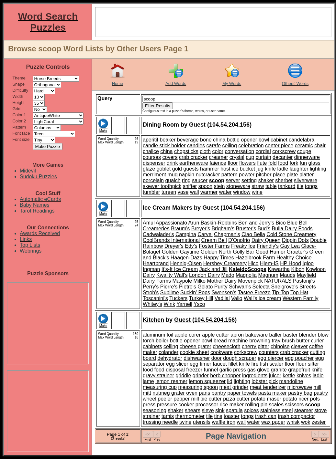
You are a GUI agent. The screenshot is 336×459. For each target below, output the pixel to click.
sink (219, 410)
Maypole (182, 281)
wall (194, 192)
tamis (168, 416)
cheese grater (195, 346)
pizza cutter (236, 399)
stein (219, 186)
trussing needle (160, 422)
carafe (214, 145)
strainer (151, 416)
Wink (169, 304)
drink (172, 163)
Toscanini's (155, 298)
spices (251, 410)
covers (169, 157)
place (279, 174)
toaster (232, 416)
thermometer (190, 416)
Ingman (151, 269)
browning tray (264, 340)
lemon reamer (171, 381)
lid (229, 381)
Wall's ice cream (262, 298)
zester (319, 422)
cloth (205, 151)
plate (292, 174)
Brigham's (222, 228)
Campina (185, 234)
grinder (201, 375)
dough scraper (239, 358)
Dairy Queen (266, 240)
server (233, 180)
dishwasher (197, 358)
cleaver (299, 346)
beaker (167, 139)
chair (320, 145)
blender (307, 335)
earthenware (193, 163)
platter (306, 174)
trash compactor (296, 416)
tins (218, 416)
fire (254, 364)
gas (251, 369)
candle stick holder (164, 145)
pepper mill (186, 399)
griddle (183, 375)
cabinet (279, 139)
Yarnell (184, 304)
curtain (263, 157)
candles (196, 145)
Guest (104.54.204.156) (220, 124)
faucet (220, 364)
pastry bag (300, 393)
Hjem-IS (269, 263)
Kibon (297, 269)
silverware (305, 180)
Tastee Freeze (254, 292)
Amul (148, 222)
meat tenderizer (268, 387)
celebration (250, 145)
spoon (205, 186)
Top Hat (299, 292)
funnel (211, 369)
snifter (190, 186)
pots (315, 399)
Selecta (261, 286)
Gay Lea (289, 246)
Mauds (287, 275)
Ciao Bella (253, 234)
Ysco (199, 304)
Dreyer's (174, 246)
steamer (303, 410)
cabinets (152, 346)
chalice (151, 151)
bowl (264, 139)
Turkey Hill (201, 298)
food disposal (169, 369)
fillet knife (239, 364)
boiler (162, 340)
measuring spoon (198, 387)
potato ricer (295, 399)
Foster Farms (214, 246)
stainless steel (276, 410)
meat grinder (234, 387)
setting (249, 180)
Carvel (204, 234)
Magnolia (246, 275)
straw (258, 186)
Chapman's (227, 234)
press (149, 404)
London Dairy (204, 275)
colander (168, 352)
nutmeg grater (168, 393)
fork (294, 163)
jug (259, 169)
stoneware (238, 186)
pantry (219, 393)
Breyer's (200, 228)
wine (257, 192)
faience (217, 163)
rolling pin (256, 404)
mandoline (291, 381)
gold (177, 169)
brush (288, 340)
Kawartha (279, 269)
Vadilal (222, 298)
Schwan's (240, 286)
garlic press (232, 369)
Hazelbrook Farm (255, 257)
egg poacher (299, 358)
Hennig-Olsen (186, 263)
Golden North (216, 252)
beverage (188, 139)
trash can (265, 416)
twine (185, 422)
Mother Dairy (222, 281)
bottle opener (242, 139)
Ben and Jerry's (256, 222)
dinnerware (307, 157)
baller (275, 335)
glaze (149, 169)
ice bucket (243, 169)
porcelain (153, 180)
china (166, 151)
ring (186, 180)
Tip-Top (280, 292)
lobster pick (265, 381)
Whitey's (152, 304)
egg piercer (271, 358)
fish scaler (271, 364)
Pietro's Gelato (196, 286)
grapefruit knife (305, 369)
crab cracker (193, 157)
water (225, 192)
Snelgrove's (284, 286)
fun (303, 163)
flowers (247, 163)
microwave (299, 387)
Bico (280, 222)
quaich (172, 180)
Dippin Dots (295, 240)
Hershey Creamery (225, 263)
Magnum (268, 275)
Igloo (308, 263)
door (216, 358)
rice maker (231, 404)
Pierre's (169, 286)
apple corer (188, 335)
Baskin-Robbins (219, 222)
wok (305, 422)
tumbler (151, 192)
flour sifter (307, 364)
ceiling (229, 145)
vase (183, 192)
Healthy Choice (294, 257)
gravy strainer (158, 375)
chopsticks (186, 151)
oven (191, 393)
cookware (221, 352)
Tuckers (178, 298)
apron (237, 335)
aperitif (150, 139)
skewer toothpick (162, 186)
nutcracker (208, 174)
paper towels (242, 393)
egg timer (200, 364)
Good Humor (271, 252)
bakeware (256, 335)
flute (262, 163)
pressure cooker (175, 404)
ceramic (304, 145)
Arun (193, 222)
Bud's (264, 228)
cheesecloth (226, 346)
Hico (253, 263)
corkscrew (284, 151)
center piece (279, 145)
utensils (201, 422)
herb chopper (225, 375)
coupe (304, 151)
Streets (307, 286)
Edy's (191, 246)
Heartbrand (156, 263)
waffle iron (223, 422)
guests (190, 169)
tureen (169, 192)
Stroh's (151, 292)
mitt (147, 393)
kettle (289, 375)
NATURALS (277, 281)
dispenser (154, 163)
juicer (275, 375)
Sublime (169, 292)
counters (268, 352)
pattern (229, 174)
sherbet (283, 180)
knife (270, 169)
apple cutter (215, 335)
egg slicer (177, 364)
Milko (200, 281)
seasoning (154, 410)
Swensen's (223, 292)
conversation (239, 151)
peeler (165, 399)
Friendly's (268, 246)
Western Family (301, 298)
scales (276, 404)
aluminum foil (158, 335)
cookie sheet (194, 352)
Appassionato (171, 222)
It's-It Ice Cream (180, 269)
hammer (209, 169)
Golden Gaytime (180, 252)
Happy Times (219, 257)
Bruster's (246, 228)
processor (207, 404)
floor (233, 163)
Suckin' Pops (195, 292)
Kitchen (153, 320)
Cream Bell (214, 240)
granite (279, 369)
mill (317, 387)
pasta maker (272, 393)
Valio (236, 298)
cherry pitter (255, 346)
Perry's (151, 286)
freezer (194, 369)
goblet (164, 169)
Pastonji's (304, 281)
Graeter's (297, 252)
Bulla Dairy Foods (292, 228)
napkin (186, 174)
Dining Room (161, 124)
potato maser (266, 399)
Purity (221, 286)
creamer (218, 157)
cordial (263, 151)
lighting (318, 169)
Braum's (180, 228)
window (241, 192)
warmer (209, 192)
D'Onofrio (239, 240)
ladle (282, 169)
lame (148, 381)
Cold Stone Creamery (291, 234)
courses (152, 157)
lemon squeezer (207, 381)
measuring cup (160, 387)
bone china (212, 139)
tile (300, 186)
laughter (299, 169)
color (217, 151)
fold (272, 163)
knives (304, 375)
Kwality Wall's (172, 275)
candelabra (301, 139)
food (283, 163)
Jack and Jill (213, 269)
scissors (294, 404)
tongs (311, 186)
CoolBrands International (171, 240)
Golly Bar (243, 252)
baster (290, 335)
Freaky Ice (243, 246)
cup (250, 157)
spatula (234, 410)
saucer (199, 180)
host (225, 169)
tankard (286, 186)
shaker (266, 180)
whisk (292, 422)
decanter (283, 157)
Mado (227, 275)
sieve (208, 410)
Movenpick (250, 281)
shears (192, 410)
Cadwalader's (158, 234)
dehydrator (169, 358)
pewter (246, 174)
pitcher (264, 174)
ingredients (254, 375)
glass (314, 163)
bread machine (231, 340)
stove (320, 410)
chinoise (280, 346)
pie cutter (211, 399)
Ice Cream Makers (167, 207)
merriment (154, 174)
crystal (237, 157)
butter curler (310, 340)
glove (263, 369)
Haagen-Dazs (186, 257)
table (271, 186)
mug (172, 174)
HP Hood (290, 263)
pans (204, 393)
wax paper (273, 422)
